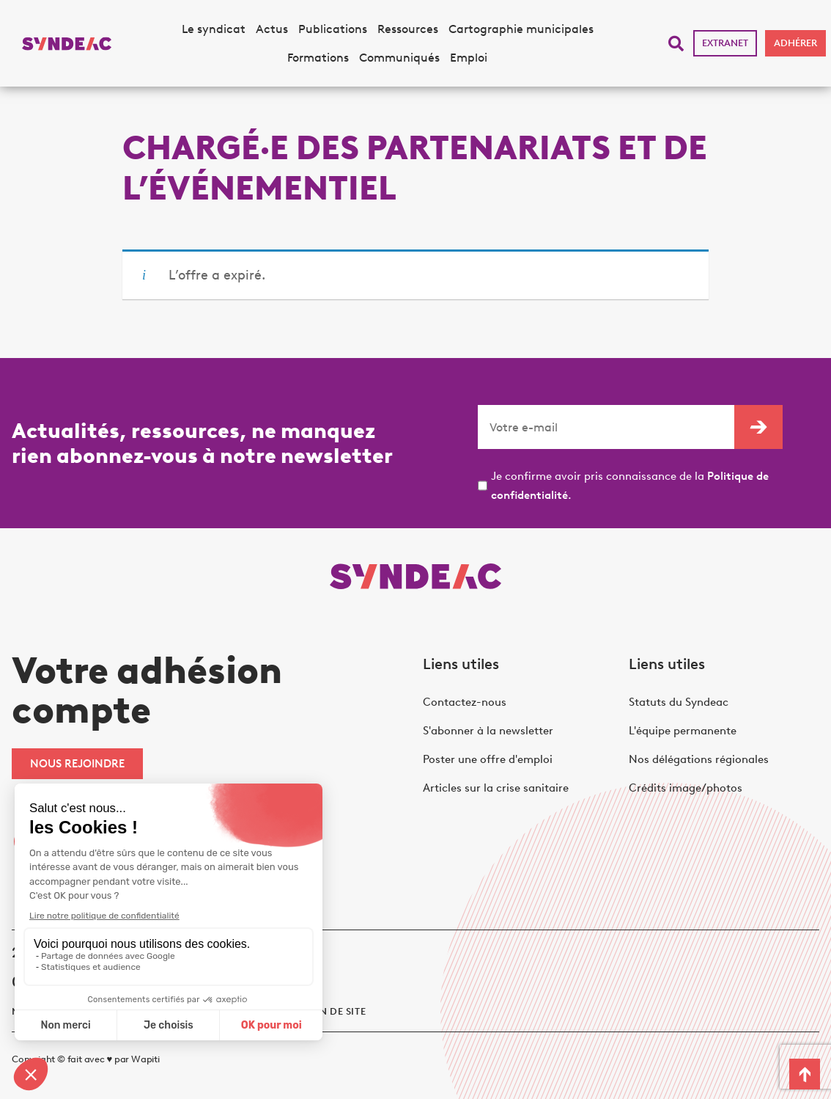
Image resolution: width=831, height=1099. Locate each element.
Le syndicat (213, 29)
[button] (676, 43)
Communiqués (399, 58)
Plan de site (333, 1011)
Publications (332, 29)
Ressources (407, 29)
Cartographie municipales (521, 29)
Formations (318, 58)
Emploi (468, 58)
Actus (272, 29)
